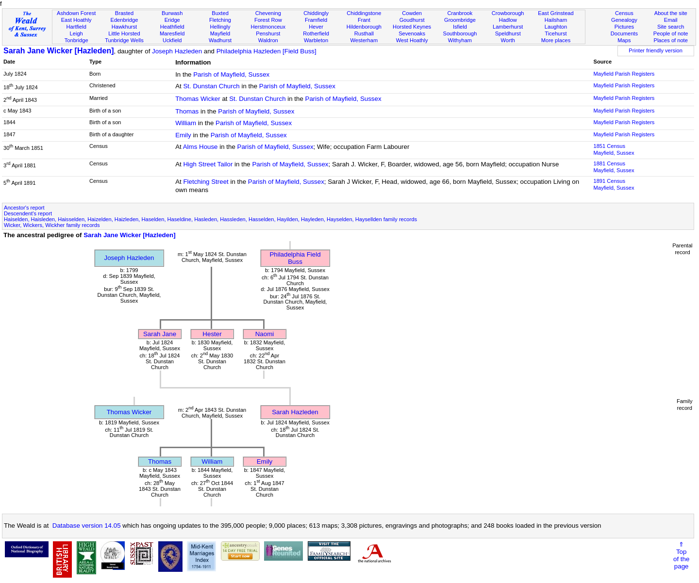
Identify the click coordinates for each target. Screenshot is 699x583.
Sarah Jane (159, 334)
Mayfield (220, 33)
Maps (624, 40)
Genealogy (624, 20)
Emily (183, 135)
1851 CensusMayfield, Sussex (613, 149)
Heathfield (172, 27)
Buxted (220, 13)
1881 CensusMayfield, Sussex (613, 167)
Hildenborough (364, 27)
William (185, 123)
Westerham (364, 40)
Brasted (124, 13)
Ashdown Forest (76, 13)
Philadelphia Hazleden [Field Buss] (266, 51)
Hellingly (220, 27)
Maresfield (172, 33)
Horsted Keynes (412, 27)
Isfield (460, 27)
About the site (670, 13)
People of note (670, 33)
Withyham (460, 40)
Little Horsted (124, 33)
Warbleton (316, 40)
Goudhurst (412, 20)
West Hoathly (412, 40)
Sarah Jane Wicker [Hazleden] (58, 51)
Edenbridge (124, 20)
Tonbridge (76, 40)
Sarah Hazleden (295, 412)
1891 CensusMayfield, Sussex (613, 184)
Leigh (76, 33)
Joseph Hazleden (177, 51)
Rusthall (364, 33)
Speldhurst (508, 33)
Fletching (220, 20)
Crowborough (508, 13)
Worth (507, 40)
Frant (364, 20)
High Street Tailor (208, 164)
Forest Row (268, 20)
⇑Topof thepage (681, 555)
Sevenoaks (412, 33)
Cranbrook (459, 13)
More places (556, 40)
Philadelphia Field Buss (294, 258)
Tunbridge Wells (124, 40)
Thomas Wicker (197, 98)
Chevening (268, 13)
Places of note (670, 40)
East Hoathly (76, 20)
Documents (624, 33)
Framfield (316, 20)
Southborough (460, 33)
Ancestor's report (24, 208)
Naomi (264, 334)
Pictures (624, 27)
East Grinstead (555, 13)
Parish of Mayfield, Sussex (231, 74)
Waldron (268, 40)
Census (624, 13)
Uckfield (172, 40)
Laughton (556, 27)
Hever (316, 27)
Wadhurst (220, 40)
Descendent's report (28, 213)
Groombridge (460, 20)
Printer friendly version (655, 50)
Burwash (172, 13)
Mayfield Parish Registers (623, 74)
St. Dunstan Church (211, 86)
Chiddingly (316, 13)
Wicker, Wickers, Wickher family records (52, 225)
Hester (211, 334)
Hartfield (76, 27)
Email (671, 20)
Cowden (412, 13)
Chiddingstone (364, 13)
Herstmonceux (267, 27)
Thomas (187, 111)
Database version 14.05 (86, 525)
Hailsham (556, 20)
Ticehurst (555, 33)
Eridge (172, 20)
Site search (670, 27)
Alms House (200, 146)
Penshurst (268, 33)
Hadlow (508, 20)
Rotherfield (316, 33)
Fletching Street (205, 181)
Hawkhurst (124, 27)
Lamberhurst (508, 27)
